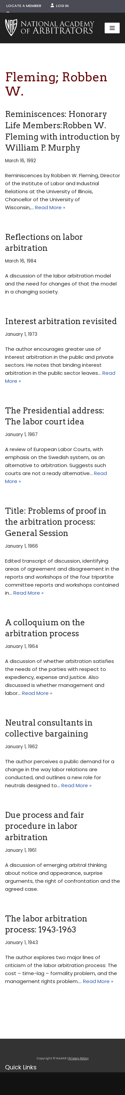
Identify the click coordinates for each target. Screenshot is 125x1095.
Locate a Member (23, 5)
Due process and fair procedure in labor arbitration (44, 826)
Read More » (50, 207)
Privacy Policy (78, 1058)
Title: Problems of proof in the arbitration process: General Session (55, 522)
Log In (60, 5)
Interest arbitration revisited (61, 321)
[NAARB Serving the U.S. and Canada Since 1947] (49, 28)
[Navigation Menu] (112, 28)
